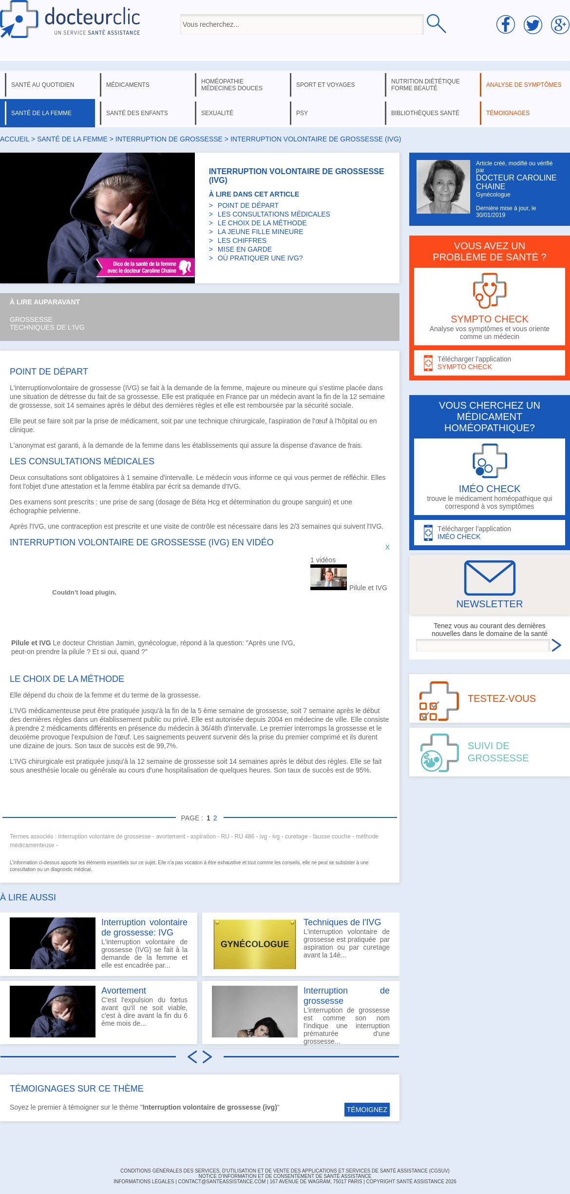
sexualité (217, 113)
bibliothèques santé (425, 113)
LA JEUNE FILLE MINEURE (261, 232)
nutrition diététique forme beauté (425, 85)
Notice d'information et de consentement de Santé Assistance (284, 1176)
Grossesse (31, 319)
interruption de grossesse (169, 139)
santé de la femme (41, 113)
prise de (126, 502)
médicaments (128, 84)
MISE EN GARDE (245, 249)
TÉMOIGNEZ (367, 1110)
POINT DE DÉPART (248, 205)
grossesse (105, 388)
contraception (81, 526)
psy (302, 113)
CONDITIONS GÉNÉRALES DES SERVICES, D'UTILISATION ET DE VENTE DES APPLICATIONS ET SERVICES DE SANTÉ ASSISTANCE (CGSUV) (285, 1171)
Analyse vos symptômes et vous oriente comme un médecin (489, 306)
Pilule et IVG (368, 588)
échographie (28, 511)
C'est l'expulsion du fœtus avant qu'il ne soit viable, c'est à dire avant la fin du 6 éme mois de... (99, 1011)
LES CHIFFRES (242, 240)
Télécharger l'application (489, 363)
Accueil (14, 139)
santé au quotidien (42, 84)
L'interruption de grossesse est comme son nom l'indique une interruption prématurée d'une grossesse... (301, 1015)
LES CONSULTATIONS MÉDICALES (274, 214)
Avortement (123, 990)
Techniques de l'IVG (47, 327)
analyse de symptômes (523, 84)
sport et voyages (325, 84)
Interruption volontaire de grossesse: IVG (144, 927)
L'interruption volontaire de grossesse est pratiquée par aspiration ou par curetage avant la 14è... (301, 943)
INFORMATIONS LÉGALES (144, 1181)
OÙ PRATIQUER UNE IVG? (260, 258)
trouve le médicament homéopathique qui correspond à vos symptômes (489, 476)
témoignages (508, 113)
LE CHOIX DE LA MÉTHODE (262, 223)
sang (146, 502)
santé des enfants (137, 113)
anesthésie (42, 770)
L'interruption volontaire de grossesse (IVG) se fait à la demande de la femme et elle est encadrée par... (99, 943)
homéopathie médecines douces (232, 85)
